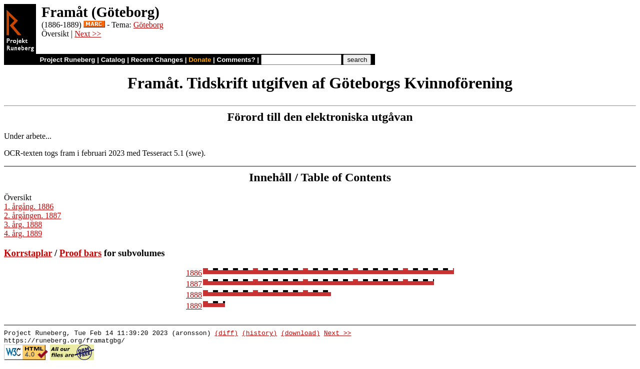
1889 (194, 306)
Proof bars (81, 253)
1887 (194, 284)
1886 (194, 273)
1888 (194, 295)
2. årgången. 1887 (32, 215)
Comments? (236, 59)
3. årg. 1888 (23, 224)
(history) (259, 334)
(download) (300, 334)
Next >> (87, 33)
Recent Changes (157, 59)
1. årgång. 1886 (29, 206)
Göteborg (149, 24)
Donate (199, 59)
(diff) (226, 334)
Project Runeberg (67, 59)
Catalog (113, 59)
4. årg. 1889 (23, 233)
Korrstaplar (28, 253)
